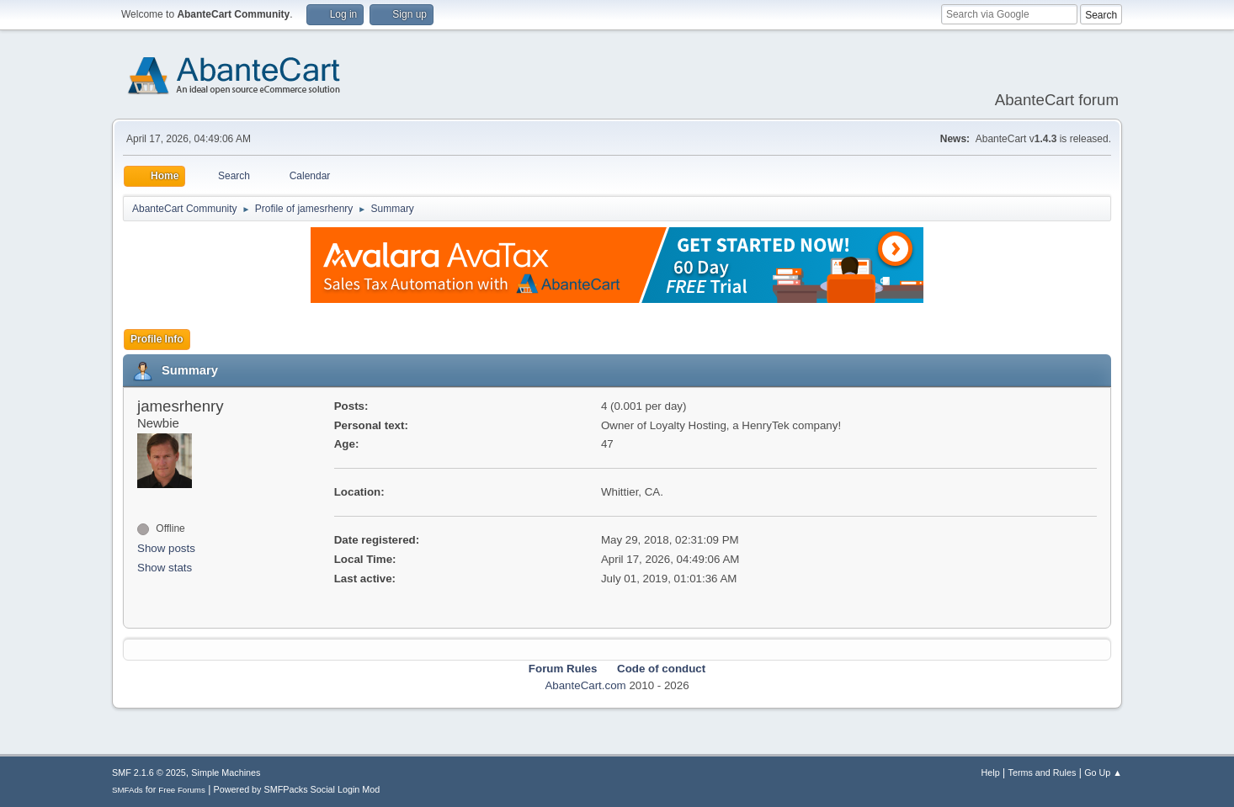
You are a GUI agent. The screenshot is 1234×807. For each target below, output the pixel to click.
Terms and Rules (1042, 772)
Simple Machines (225, 772)
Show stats (164, 567)
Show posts (166, 548)
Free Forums (181, 789)
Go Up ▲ (1103, 772)
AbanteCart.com (585, 685)
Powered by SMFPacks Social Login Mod (297, 789)
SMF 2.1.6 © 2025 (149, 772)
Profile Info (157, 339)
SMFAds (127, 789)
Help (990, 772)
